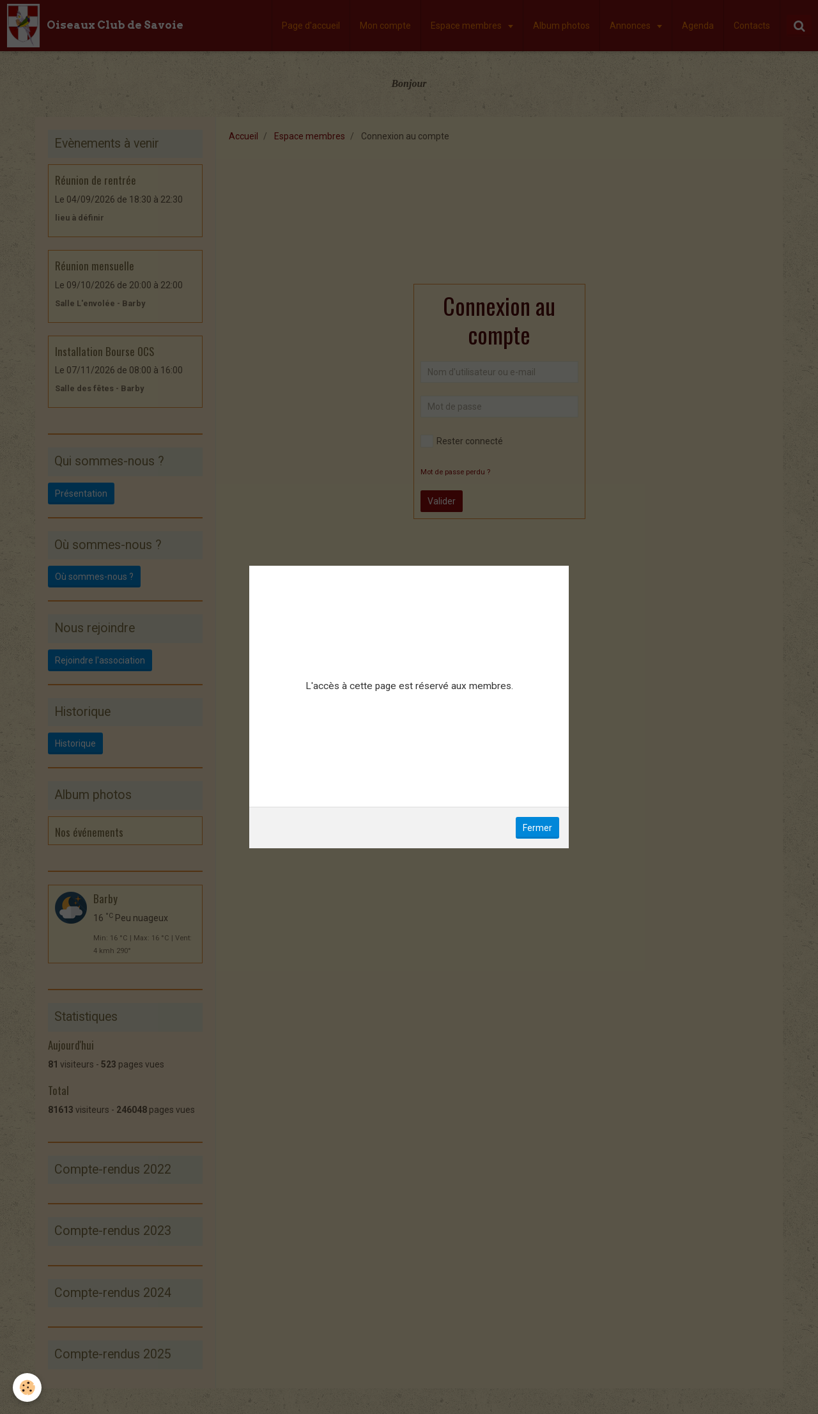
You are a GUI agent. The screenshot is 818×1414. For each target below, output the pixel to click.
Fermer (537, 828)
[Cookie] (27, 1387)
